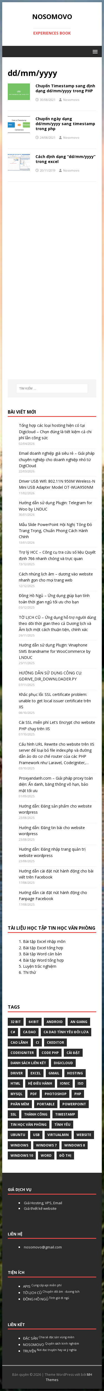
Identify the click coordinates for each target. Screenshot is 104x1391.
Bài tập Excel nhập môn (44, 941)
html (15, 1083)
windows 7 (46, 1145)
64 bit (34, 1021)
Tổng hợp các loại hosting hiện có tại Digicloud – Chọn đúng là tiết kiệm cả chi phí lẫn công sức (55, 431)
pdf (33, 1094)
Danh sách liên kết (28, 1063)
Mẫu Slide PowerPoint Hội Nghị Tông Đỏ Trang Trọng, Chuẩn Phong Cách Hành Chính (55, 531)
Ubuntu (18, 1134)
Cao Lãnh (19, 1042)
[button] (94, 51)
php (77, 1094)
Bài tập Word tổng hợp (43, 960)
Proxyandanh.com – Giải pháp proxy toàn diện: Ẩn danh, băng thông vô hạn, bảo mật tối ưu (56, 784)
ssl (13, 1114)
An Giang (78, 1021)
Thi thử (29, 972)
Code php (50, 1052)
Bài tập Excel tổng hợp (43, 947)
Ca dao (29, 1032)
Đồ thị (65, 1155)
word (46, 1155)
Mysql (16, 1094)
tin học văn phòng (29, 1124)
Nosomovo (71, 100)
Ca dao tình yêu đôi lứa (66, 1032)
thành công (35, 1114)
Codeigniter (22, 1052)
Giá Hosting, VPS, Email (42, 1202)
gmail (54, 1073)
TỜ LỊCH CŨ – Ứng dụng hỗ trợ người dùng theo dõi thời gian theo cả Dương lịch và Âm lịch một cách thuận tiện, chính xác (57, 623)
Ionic (65, 1083)
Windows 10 (22, 1155)
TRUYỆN (50, 1350)
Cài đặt (73, 1052)
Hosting (75, 1073)
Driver (17, 1073)
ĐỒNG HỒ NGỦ (46, 1299)
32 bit (16, 1021)
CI (37, 1042)
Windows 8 (74, 1145)
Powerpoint (74, 1104)
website (84, 1134)
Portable (46, 1104)
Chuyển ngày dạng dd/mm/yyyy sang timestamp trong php (65, 123)
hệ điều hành (40, 1083)
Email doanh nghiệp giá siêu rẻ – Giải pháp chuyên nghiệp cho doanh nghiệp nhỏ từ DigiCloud (57, 459)
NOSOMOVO (51, 1344)
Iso (80, 1083)
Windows (19, 1145)
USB (36, 1134)
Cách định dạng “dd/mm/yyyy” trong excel (65, 159)
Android (55, 1021)
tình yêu (62, 1124)
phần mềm (20, 1104)
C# (13, 1032)
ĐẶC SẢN (48, 1338)
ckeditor (55, 1042)
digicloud (63, 1063)
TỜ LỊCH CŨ (51, 1292)
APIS (42, 1286)
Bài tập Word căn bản (42, 953)
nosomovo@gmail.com (42, 1247)
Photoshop (56, 1094)
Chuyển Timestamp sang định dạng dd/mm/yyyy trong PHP (65, 88)
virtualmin (58, 1134)
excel (36, 1073)
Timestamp (65, 1114)
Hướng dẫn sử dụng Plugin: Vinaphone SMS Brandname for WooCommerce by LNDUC (54, 651)
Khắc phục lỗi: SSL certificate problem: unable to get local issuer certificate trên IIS (55, 700)
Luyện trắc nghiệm (39, 966)
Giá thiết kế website (40, 1208)
